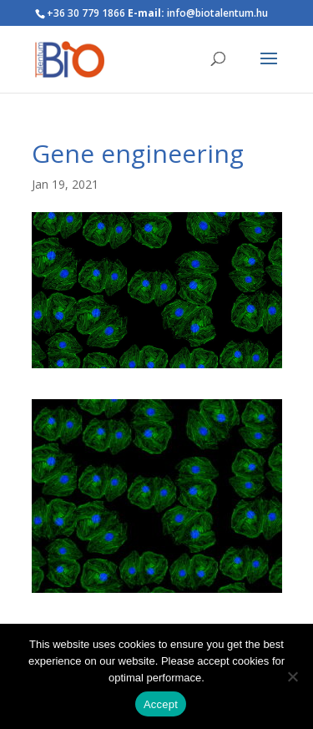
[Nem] (292, 676)
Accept (161, 704)
